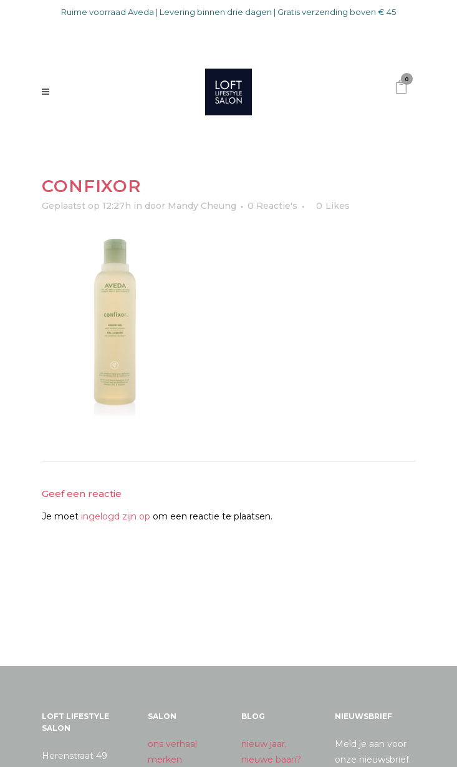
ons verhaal (172, 744)
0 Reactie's (272, 205)
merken (165, 759)
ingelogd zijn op (115, 516)
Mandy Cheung (202, 205)
